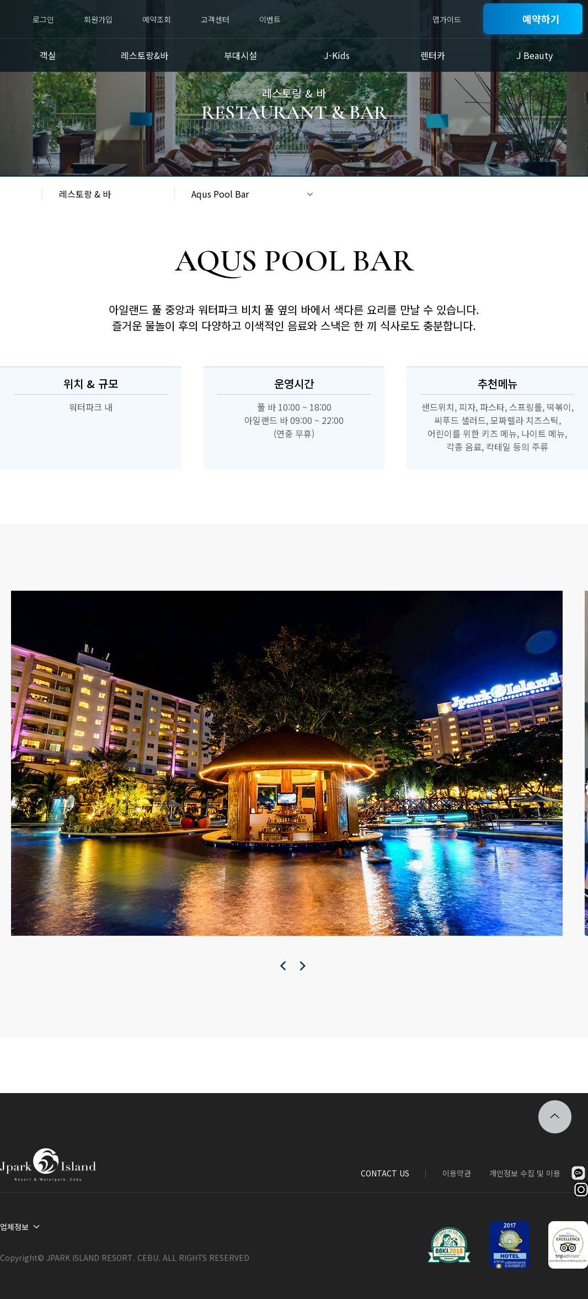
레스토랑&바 (144, 55)
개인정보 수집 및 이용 (524, 1173)
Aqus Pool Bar (220, 193)
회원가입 (98, 19)
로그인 (43, 19)
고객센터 (215, 19)
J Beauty (534, 55)
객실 (48, 55)
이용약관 (456, 1173)
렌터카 (432, 55)
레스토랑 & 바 (85, 193)
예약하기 (541, 19)
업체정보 (14, 1226)
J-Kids (337, 55)
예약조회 (156, 19)
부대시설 (240, 55)
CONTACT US (385, 1173)
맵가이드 (446, 19)
